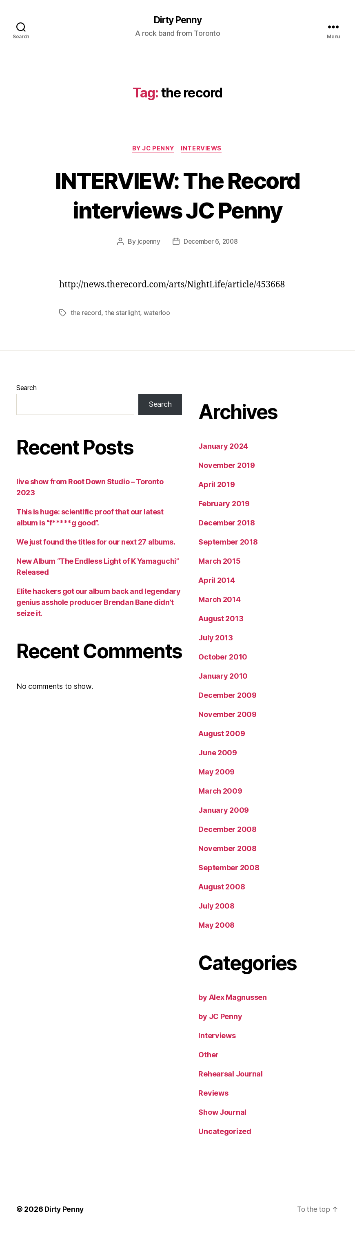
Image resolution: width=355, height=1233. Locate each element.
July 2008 (216, 906)
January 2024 (223, 447)
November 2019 (226, 466)
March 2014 (219, 600)
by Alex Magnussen (232, 998)
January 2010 (223, 677)
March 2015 (219, 562)
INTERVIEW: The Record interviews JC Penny (177, 195)
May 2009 (216, 772)
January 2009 (223, 811)
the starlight (124, 314)
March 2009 (220, 791)
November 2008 (227, 849)
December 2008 (227, 830)
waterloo (158, 314)
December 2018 (226, 523)
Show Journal (222, 1113)
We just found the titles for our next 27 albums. (95, 542)
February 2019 (224, 504)
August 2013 (220, 619)
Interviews (203, 149)
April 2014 (216, 581)
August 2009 (221, 734)
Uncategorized (224, 1132)
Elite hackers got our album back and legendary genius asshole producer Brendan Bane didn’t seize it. (98, 603)
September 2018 (227, 542)
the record (86, 314)
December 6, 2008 (211, 242)
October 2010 (222, 657)
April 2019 (216, 485)
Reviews (213, 1094)
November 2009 (227, 715)
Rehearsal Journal (230, 1074)
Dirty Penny (177, 20)
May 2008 (216, 926)
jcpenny (147, 242)
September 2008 (228, 868)
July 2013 (215, 638)
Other (208, 1055)
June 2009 (217, 753)
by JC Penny (153, 149)
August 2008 (221, 887)
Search (26, 388)
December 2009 (227, 696)
